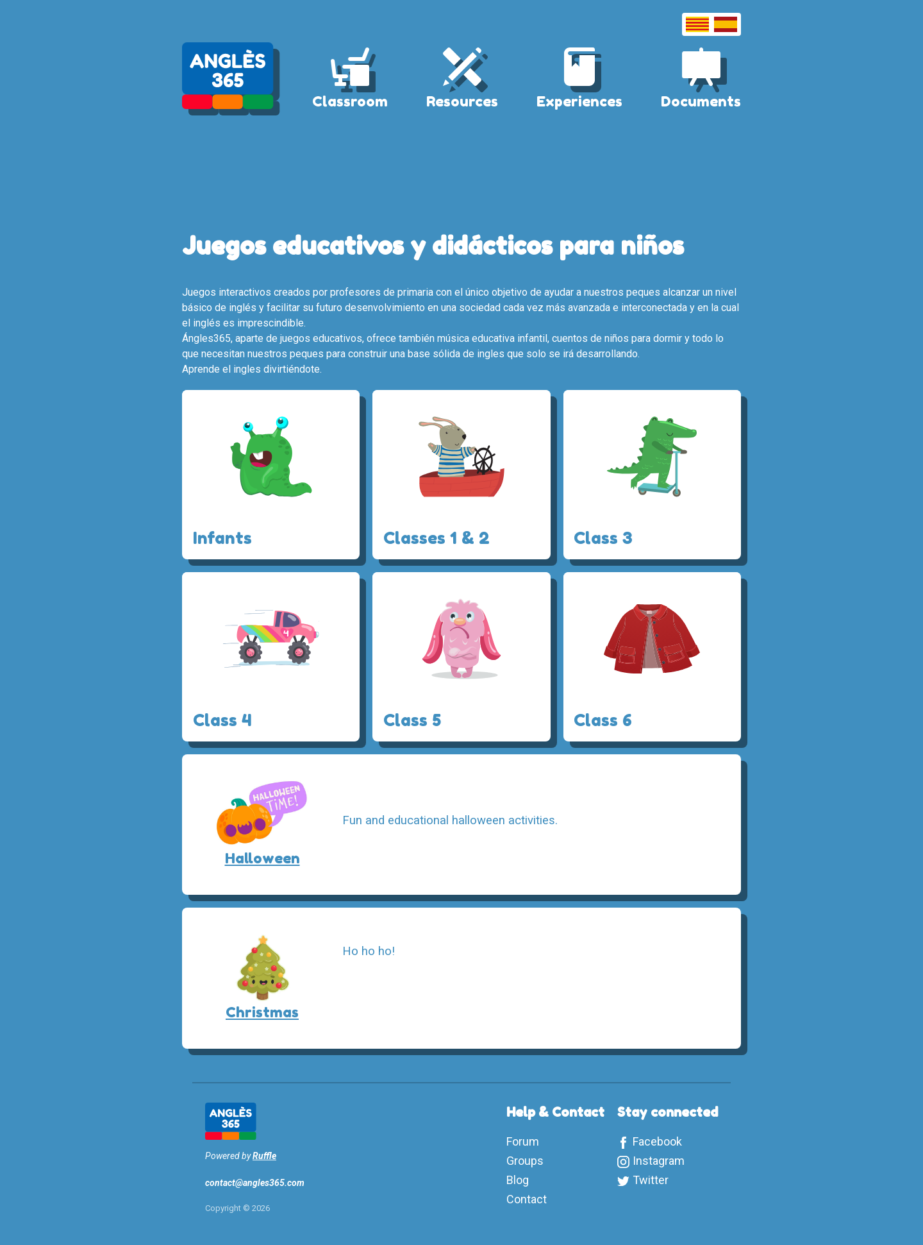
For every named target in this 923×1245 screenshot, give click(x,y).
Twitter (651, 1180)
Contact (526, 1199)
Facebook (657, 1141)
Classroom (350, 101)
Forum (522, 1141)
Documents (701, 101)
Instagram (659, 1160)
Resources (462, 101)
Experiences (579, 101)
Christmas (262, 1012)
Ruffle (264, 1156)
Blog (517, 1180)
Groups (525, 1160)
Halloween (262, 858)
